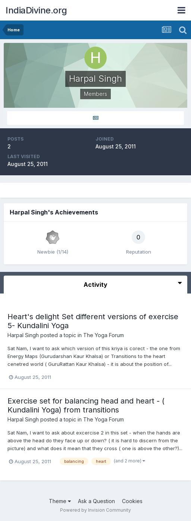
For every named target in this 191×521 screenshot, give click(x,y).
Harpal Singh (23, 335)
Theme (60, 501)
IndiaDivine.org (36, 10)
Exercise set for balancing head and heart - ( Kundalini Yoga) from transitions (86, 405)
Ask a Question (96, 501)
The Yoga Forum (103, 335)
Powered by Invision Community (95, 510)
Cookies (132, 501)
